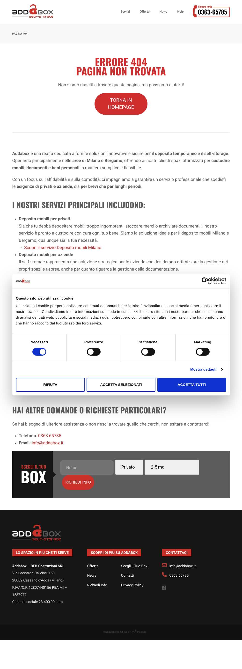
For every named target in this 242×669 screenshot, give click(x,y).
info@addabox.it (182, 551)
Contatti (127, 560)
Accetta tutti (192, 384)
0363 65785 (179, 560)
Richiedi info (205, 466)
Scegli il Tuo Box (134, 551)
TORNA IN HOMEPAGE (121, 103)
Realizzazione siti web (116, 616)
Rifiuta (50, 384)
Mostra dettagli (203, 370)
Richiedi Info (97, 570)
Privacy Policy (132, 570)
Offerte (92, 551)
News (91, 560)
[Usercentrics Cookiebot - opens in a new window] (205, 280)
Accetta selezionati (121, 384)
